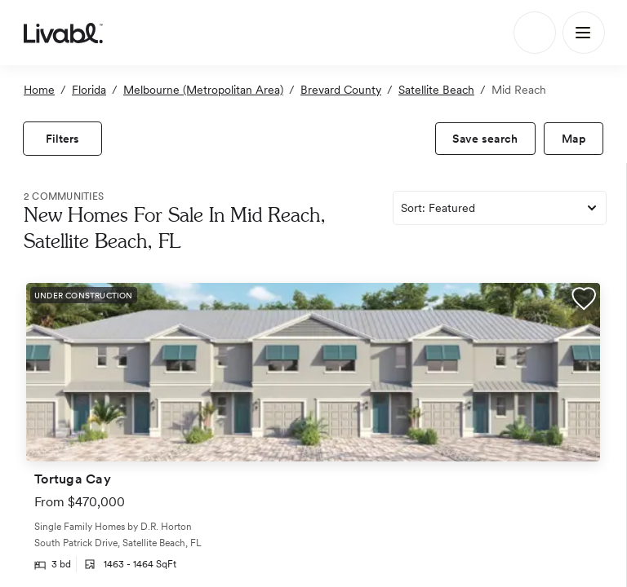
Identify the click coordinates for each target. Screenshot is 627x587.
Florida (89, 89)
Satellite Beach (436, 89)
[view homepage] (63, 32)
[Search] (534, 32)
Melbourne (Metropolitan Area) (203, 89)
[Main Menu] (583, 32)
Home (39, 89)
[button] (583, 301)
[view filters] (62, 138)
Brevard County (340, 89)
